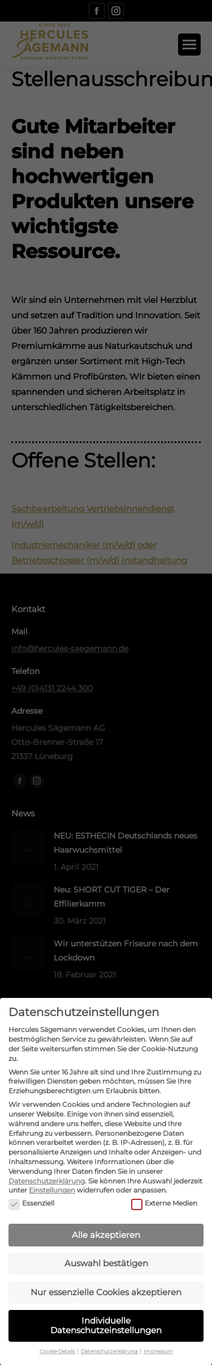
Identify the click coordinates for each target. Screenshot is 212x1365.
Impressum (158, 1338)
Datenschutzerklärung (46, 1168)
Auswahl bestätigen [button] (106, 1250)
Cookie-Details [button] (58, 1338)
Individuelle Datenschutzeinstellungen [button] (106, 1313)
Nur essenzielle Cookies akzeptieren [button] (106, 1279)
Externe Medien (164, 1191)
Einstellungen (52, 1177)
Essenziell (31, 1191)
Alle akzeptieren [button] (106, 1222)
